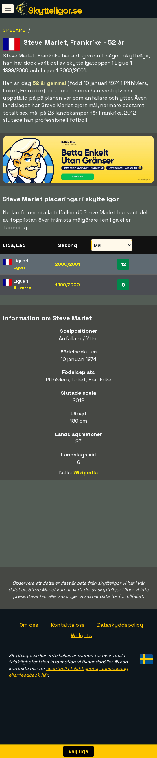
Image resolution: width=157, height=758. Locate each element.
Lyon (19, 267)
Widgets (81, 663)
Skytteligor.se (55, 10)
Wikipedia (85, 472)
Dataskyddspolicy (120, 652)
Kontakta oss (68, 652)
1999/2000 (67, 285)
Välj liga (78, 751)
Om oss (29, 652)
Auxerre (22, 288)
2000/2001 (67, 264)
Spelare (14, 30)
